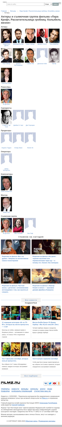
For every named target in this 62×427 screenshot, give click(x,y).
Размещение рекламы (47, 421)
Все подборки (31, 376)
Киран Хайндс (30, 44)
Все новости (31, 300)
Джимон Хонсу (42, 44)
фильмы (24, 389)
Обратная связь (31, 421)
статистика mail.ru (42, 391)
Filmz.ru (45, 398)
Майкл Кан (6, 212)
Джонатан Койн (42, 63)
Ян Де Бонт (6, 104)
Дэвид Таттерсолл (6, 169)
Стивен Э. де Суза (6, 126)
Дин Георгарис (30, 125)
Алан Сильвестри (6, 191)
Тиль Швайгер (54, 44)
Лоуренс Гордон (6, 148)
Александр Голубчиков (48, 403)
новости (15, 389)
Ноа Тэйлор (6, 63)
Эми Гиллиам (18, 233)
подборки (5, 391)
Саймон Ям (30, 63)
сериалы (34, 389)
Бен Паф (30, 233)
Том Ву (54, 63)
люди (49, 389)
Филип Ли (30, 148)
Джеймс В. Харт (18, 125)
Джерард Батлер (18, 44)
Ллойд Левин (18, 148)
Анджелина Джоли (6, 44)
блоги (42, 389)
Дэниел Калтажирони (18, 64)
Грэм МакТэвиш (6, 83)
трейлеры (5, 389)
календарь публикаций (22, 391)
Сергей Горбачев (18, 405)
